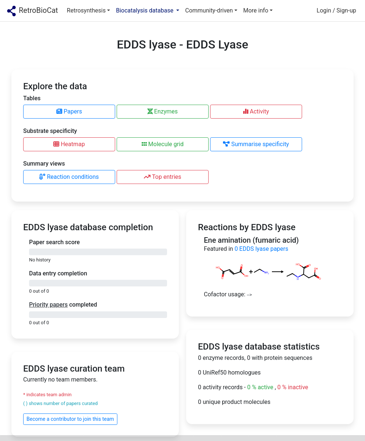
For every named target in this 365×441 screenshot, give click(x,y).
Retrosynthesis (86, 10)
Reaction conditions (69, 176)
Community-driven (209, 10)
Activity (256, 111)
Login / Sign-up (336, 10)
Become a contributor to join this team (70, 419)
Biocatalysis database (145, 10)
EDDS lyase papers (261, 248)
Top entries (162, 176)
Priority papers (48, 304)
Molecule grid (163, 144)
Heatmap (69, 144)
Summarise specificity (256, 144)
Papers (69, 111)
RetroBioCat (32, 11)
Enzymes (163, 111)
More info (255, 10)
